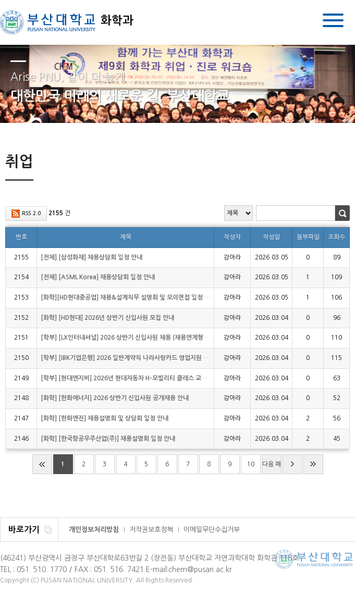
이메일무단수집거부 (211, 529)
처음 (42, 464)
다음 (292, 464)
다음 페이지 (271, 467)
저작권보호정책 (151, 529)
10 (250, 464)
